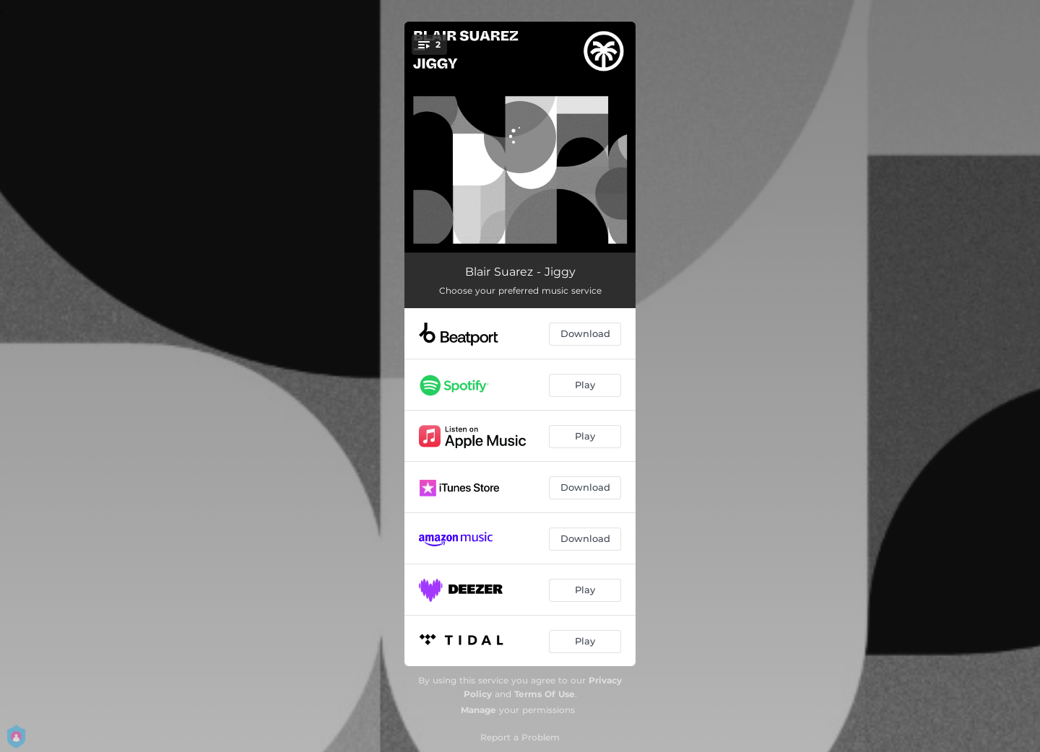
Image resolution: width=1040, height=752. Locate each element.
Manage (478, 709)
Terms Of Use (544, 693)
